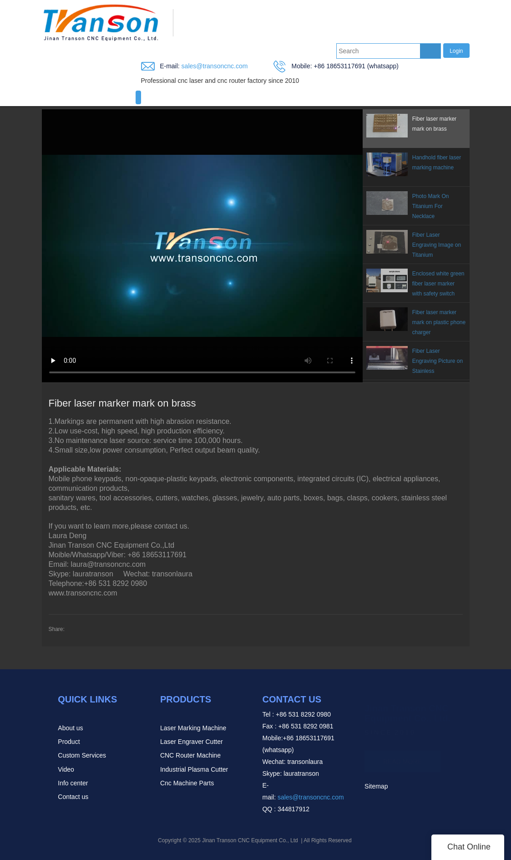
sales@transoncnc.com (214, 66)
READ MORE (402, 757)
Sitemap (376, 786)
